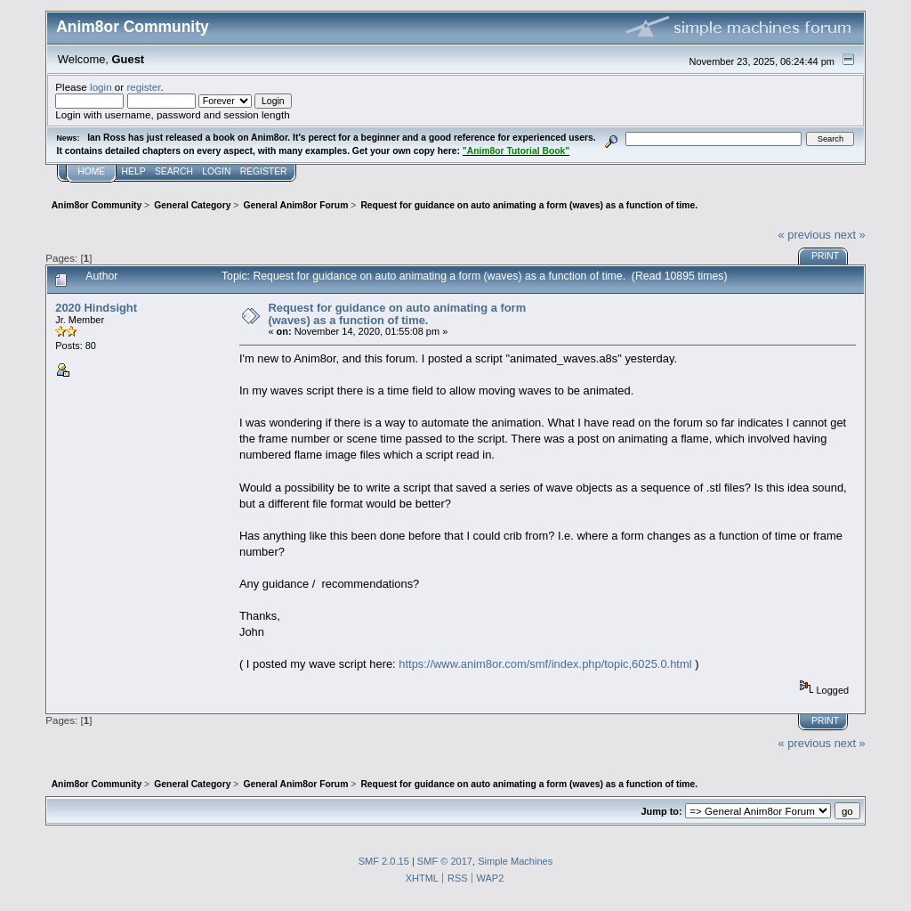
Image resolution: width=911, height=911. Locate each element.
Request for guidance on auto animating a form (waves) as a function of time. (397, 314)
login (101, 87)
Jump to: (661, 811)
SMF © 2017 (444, 861)
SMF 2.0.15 (384, 861)
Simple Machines (515, 861)
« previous (804, 234)
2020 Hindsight (96, 307)
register (143, 87)
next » (850, 234)
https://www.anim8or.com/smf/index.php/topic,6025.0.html (545, 664)
